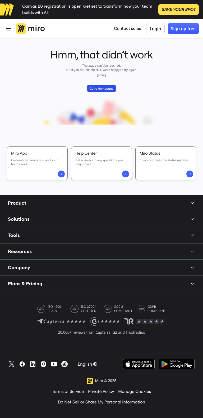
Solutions (101, 219)
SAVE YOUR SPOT (179, 9)
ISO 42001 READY (55, 309)
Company (101, 267)
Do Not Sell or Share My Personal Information (101, 402)
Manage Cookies (134, 391)
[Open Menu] (8, 28)
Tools (101, 235)
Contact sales (127, 28)
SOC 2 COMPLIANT (123, 309)
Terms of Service (68, 391)
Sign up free (183, 28)
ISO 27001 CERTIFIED (88, 309)
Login (155, 28)
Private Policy (101, 391)
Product (101, 203)
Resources (101, 251)
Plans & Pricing (101, 284)
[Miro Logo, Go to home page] (30, 28)
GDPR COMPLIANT (156, 309)
